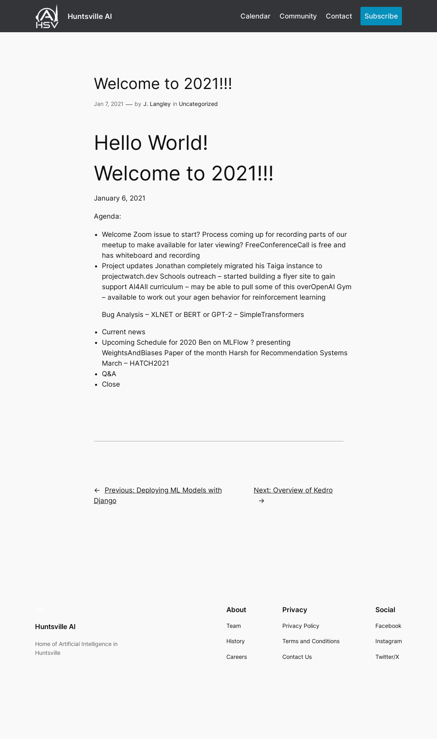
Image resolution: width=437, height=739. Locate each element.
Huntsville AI (90, 16)
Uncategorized (198, 103)
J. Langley (157, 103)
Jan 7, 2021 (109, 103)
